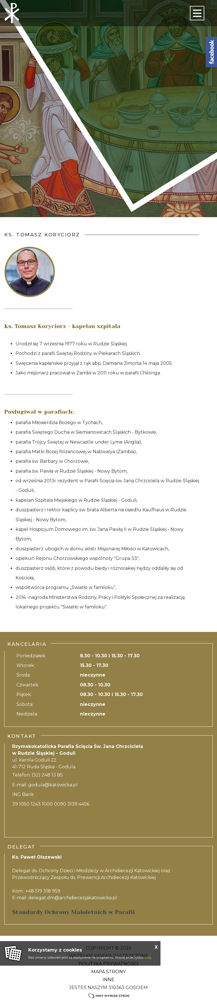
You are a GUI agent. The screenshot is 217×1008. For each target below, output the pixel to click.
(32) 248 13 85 (47, 775)
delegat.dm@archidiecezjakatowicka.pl (72, 897)
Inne (108, 979)
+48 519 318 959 (42, 891)
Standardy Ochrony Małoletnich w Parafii (73, 912)
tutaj (147, 957)
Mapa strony (108, 971)
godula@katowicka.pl (53, 784)
